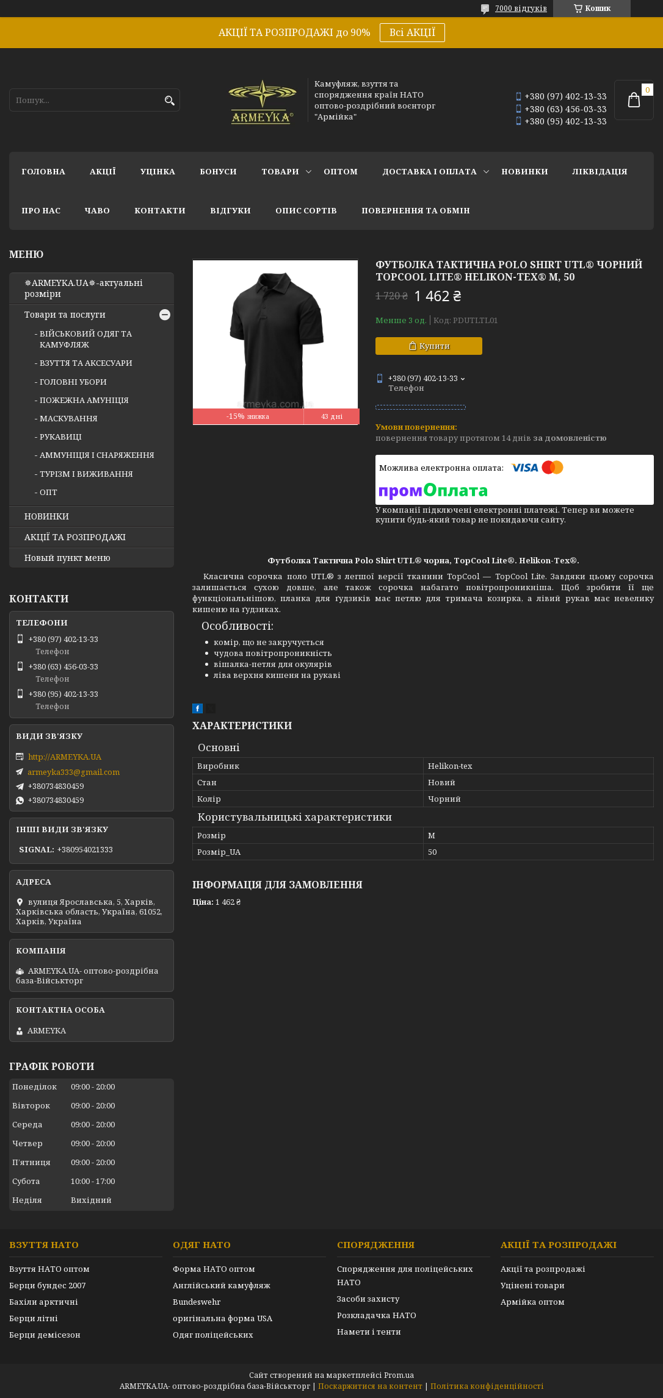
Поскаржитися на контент (370, 1386)
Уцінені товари (533, 1285)
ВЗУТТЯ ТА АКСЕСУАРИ (86, 362)
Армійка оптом (533, 1301)
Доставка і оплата (429, 171)
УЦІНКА (157, 171)
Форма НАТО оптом (214, 1268)
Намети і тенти (369, 1331)
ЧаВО (97, 210)
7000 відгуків (521, 8)
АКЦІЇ (103, 171)
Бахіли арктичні (43, 1301)
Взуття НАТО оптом (49, 1268)
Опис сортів (306, 210)
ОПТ (48, 492)
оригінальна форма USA (222, 1318)
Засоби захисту (368, 1298)
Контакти (160, 210)
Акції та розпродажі (543, 1268)
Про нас (40, 210)
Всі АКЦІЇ (412, 32)
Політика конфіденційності (487, 1386)
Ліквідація (600, 171)
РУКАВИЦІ (61, 436)
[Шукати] (169, 101)
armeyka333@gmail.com (73, 772)
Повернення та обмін (415, 210)
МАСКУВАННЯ (69, 418)
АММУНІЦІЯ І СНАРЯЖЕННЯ (97, 454)
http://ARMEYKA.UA (64, 756)
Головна (43, 171)
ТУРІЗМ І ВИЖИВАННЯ (86, 473)
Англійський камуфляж (221, 1285)
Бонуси (218, 171)
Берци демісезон (45, 1334)
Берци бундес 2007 (47, 1285)
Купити (434, 345)
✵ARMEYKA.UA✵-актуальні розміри (83, 288)
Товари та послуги (65, 314)
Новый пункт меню (67, 557)
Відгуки (230, 210)
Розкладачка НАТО (376, 1315)
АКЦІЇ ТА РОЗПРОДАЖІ (75, 537)
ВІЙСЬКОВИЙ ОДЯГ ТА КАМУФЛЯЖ (86, 339)
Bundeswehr (196, 1301)
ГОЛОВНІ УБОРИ (73, 381)
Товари (280, 171)
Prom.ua (399, 1375)
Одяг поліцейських (213, 1334)
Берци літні (33, 1318)
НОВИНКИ (524, 171)
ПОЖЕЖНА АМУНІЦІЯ (84, 399)
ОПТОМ (341, 171)
